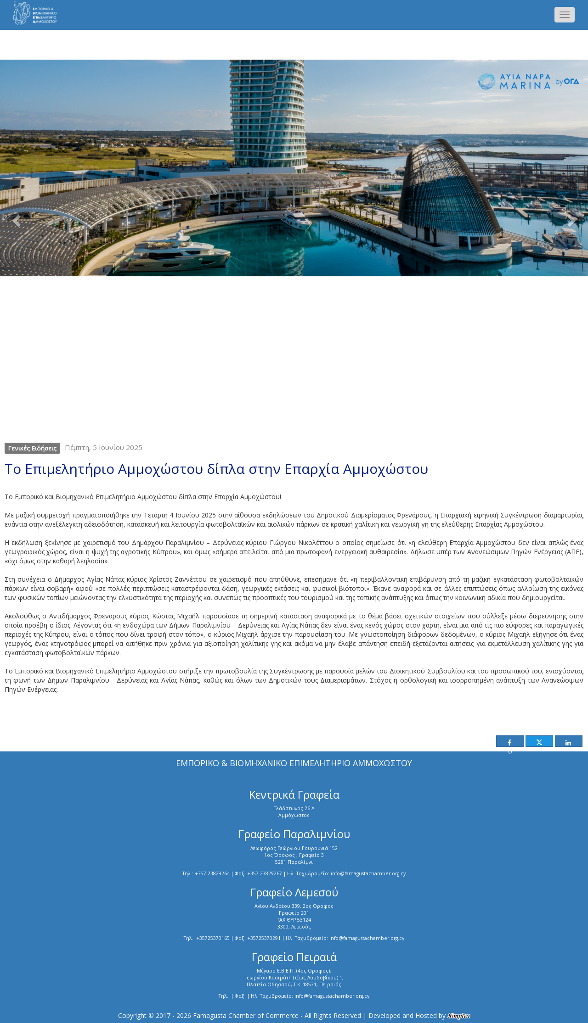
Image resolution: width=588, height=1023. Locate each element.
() (509, 743)
